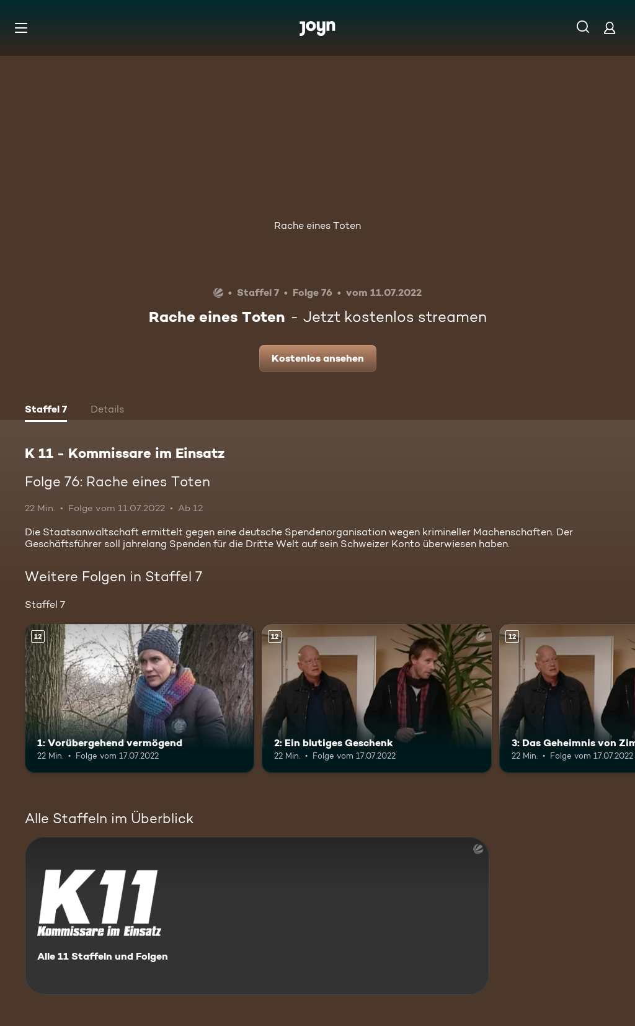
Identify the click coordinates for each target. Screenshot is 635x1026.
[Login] (609, 27)
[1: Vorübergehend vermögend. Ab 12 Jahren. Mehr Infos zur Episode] (139, 699)
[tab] (45, 410)
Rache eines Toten (317, 225)
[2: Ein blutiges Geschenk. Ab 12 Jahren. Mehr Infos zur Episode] (376, 699)
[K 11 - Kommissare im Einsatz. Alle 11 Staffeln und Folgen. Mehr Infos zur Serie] (257, 916)
